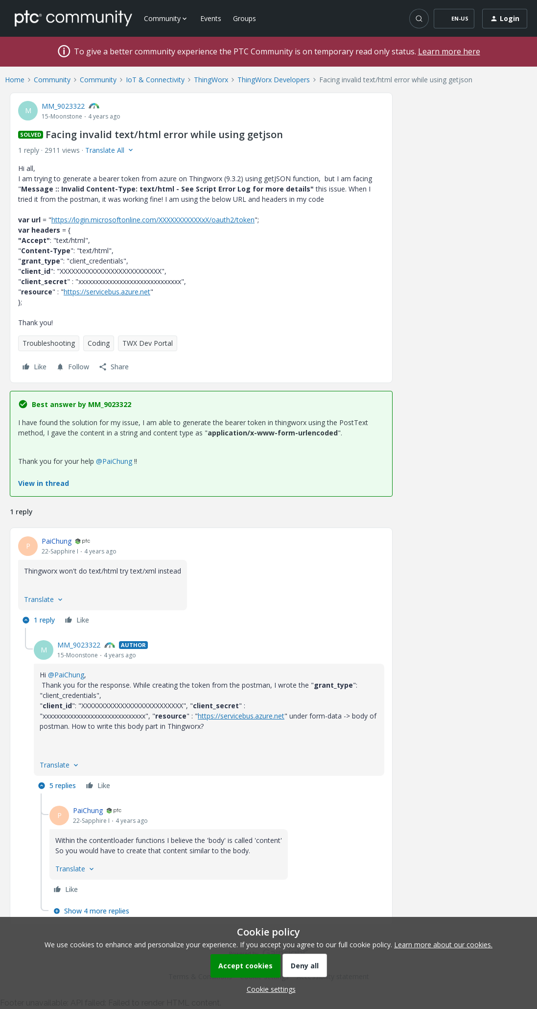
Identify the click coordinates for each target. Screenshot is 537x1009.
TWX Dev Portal (147, 343)
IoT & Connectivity (155, 79)
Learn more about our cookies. (443, 944)
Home (14, 79)
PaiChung (56, 541)
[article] (201, 582)
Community (52, 79)
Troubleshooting (49, 343)
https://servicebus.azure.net (107, 291)
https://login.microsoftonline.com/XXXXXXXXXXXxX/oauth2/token (153, 219)
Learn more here (449, 51)
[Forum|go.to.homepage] (73, 18)
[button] (454, 18)
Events (210, 18)
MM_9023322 (63, 106)
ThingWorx (211, 79)
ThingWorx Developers (273, 79)
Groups (244, 18)
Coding (99, 343)
